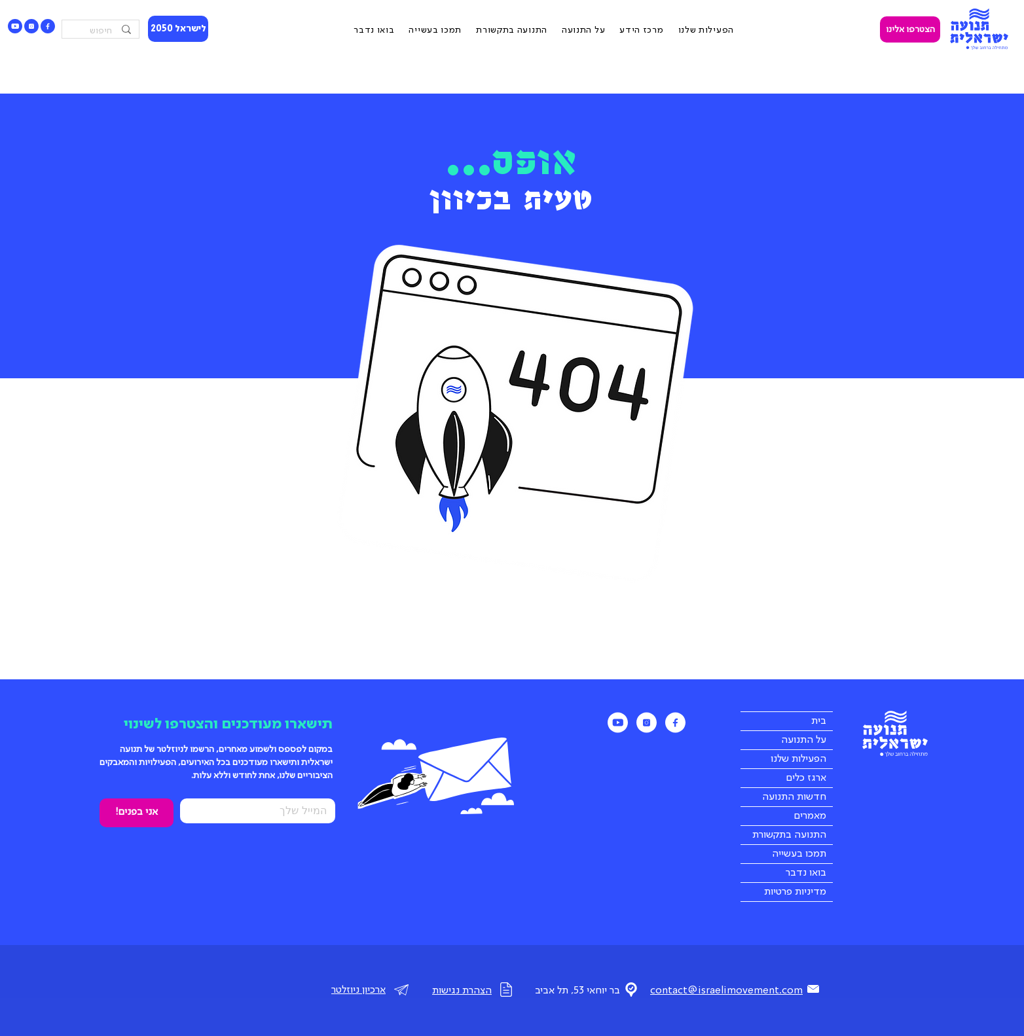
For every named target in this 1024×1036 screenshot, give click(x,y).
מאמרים (810, 816)
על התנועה (803, 740)
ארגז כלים (806, 778)
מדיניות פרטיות (795, 892)
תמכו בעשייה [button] (799, 854)
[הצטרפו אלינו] (910, 29)
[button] (641, 31)
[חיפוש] (102, 31)
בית (818, 721)
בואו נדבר (806, 873)
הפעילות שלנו (798, 759)
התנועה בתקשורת (789, 835)
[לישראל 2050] (178, 29)
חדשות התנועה (794, 797)
